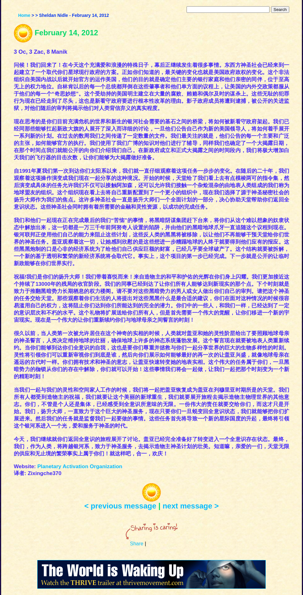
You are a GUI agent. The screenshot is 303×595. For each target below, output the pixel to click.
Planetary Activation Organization (79, 466)
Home (24, 15)
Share (136, 543)
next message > (190, 506)
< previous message (120, 506)
